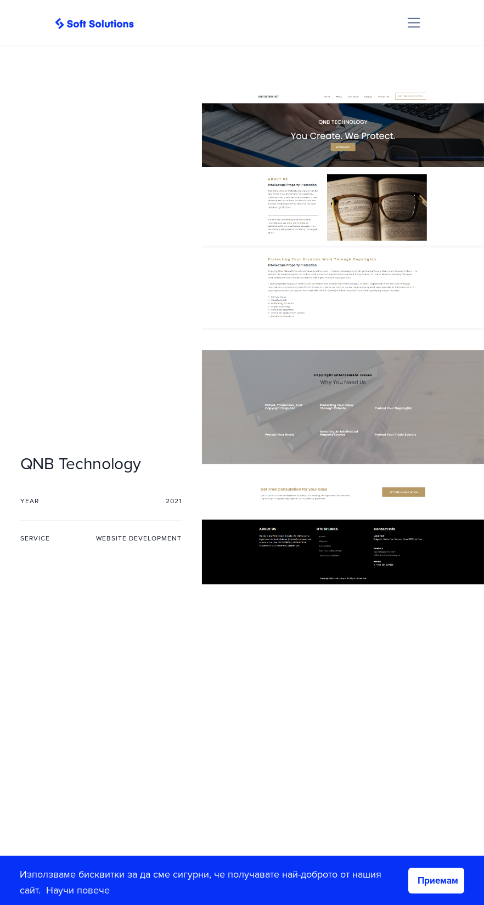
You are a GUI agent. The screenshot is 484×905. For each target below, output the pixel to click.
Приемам (438, 880)
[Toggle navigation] (414, 22)
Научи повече (78, 890)
